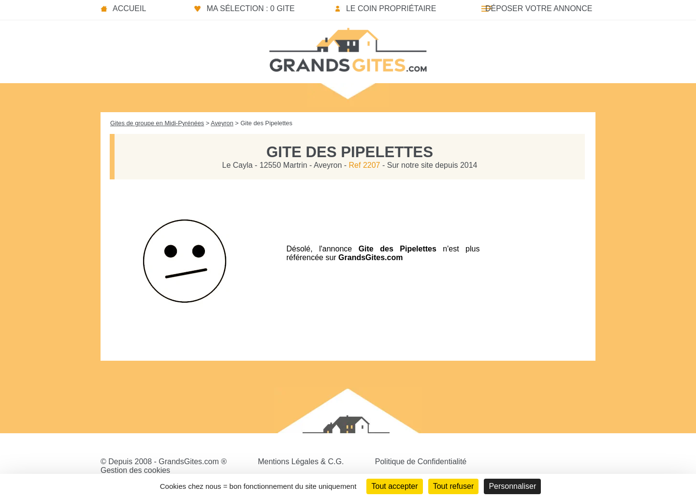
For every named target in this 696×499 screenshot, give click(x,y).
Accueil (129, 8)
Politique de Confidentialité (420, 461)
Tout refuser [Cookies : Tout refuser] (453, 486)
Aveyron (222, 123)
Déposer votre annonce (538, 8)
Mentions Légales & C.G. (301, 461)
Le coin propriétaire (391, 8)
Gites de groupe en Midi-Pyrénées (157, 123)
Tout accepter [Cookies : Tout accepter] (394, 486)
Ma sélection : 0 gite (250, 8)
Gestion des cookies (135, 470)
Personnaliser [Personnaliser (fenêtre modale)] (512, 486)
